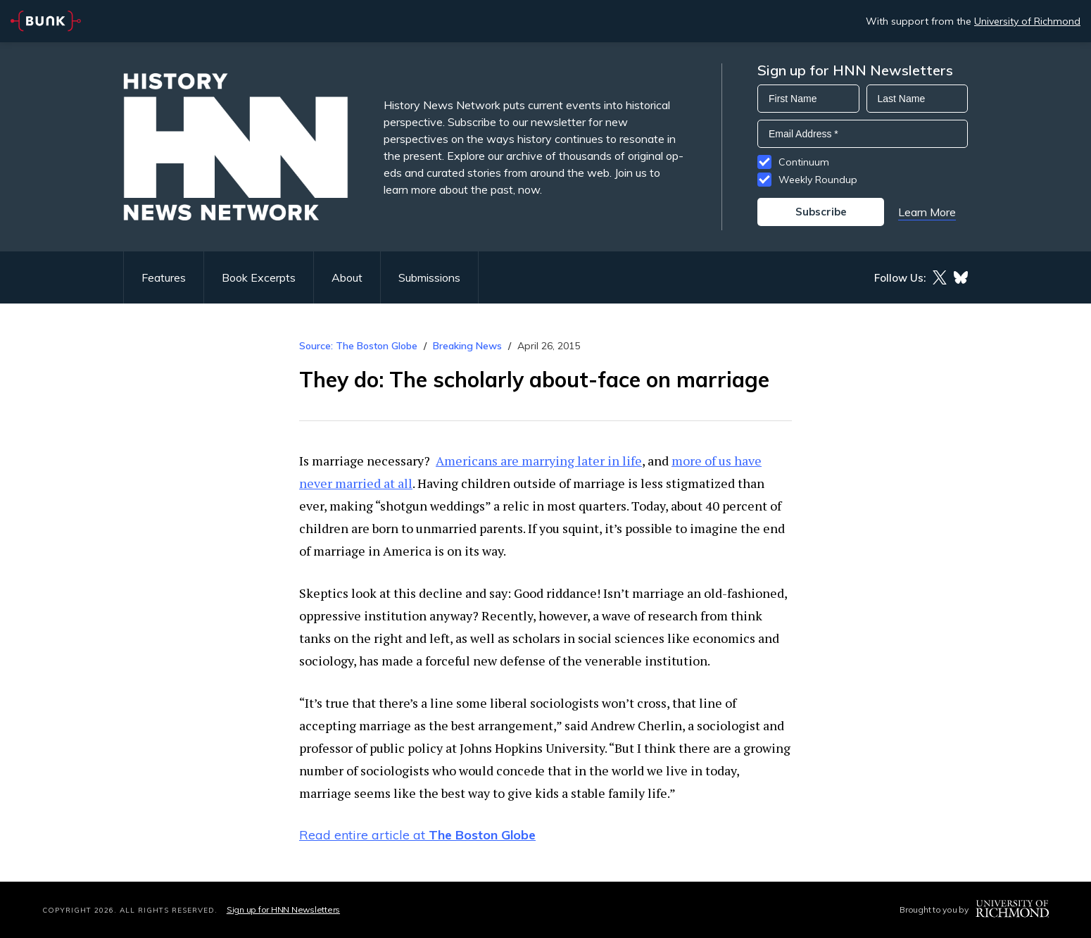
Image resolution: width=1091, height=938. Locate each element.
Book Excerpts (259, 277)
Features (163, 277)
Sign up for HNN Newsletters (283, 909)
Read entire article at (417, 835)
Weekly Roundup (817, 179)
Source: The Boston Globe (358, 345)
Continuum (803, 162)
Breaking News (467, 345)
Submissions (429, 277)
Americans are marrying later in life (539, 460)
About (347, 277)
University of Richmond (1027, 21)
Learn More (927, 212)
